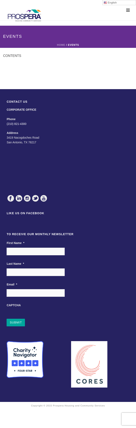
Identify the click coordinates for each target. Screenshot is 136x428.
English (110, 2)
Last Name (15, 263)
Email (12, 284)
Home (61, 45)
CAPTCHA (14, 305)
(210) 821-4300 (16, 123)
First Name (15, 243)
